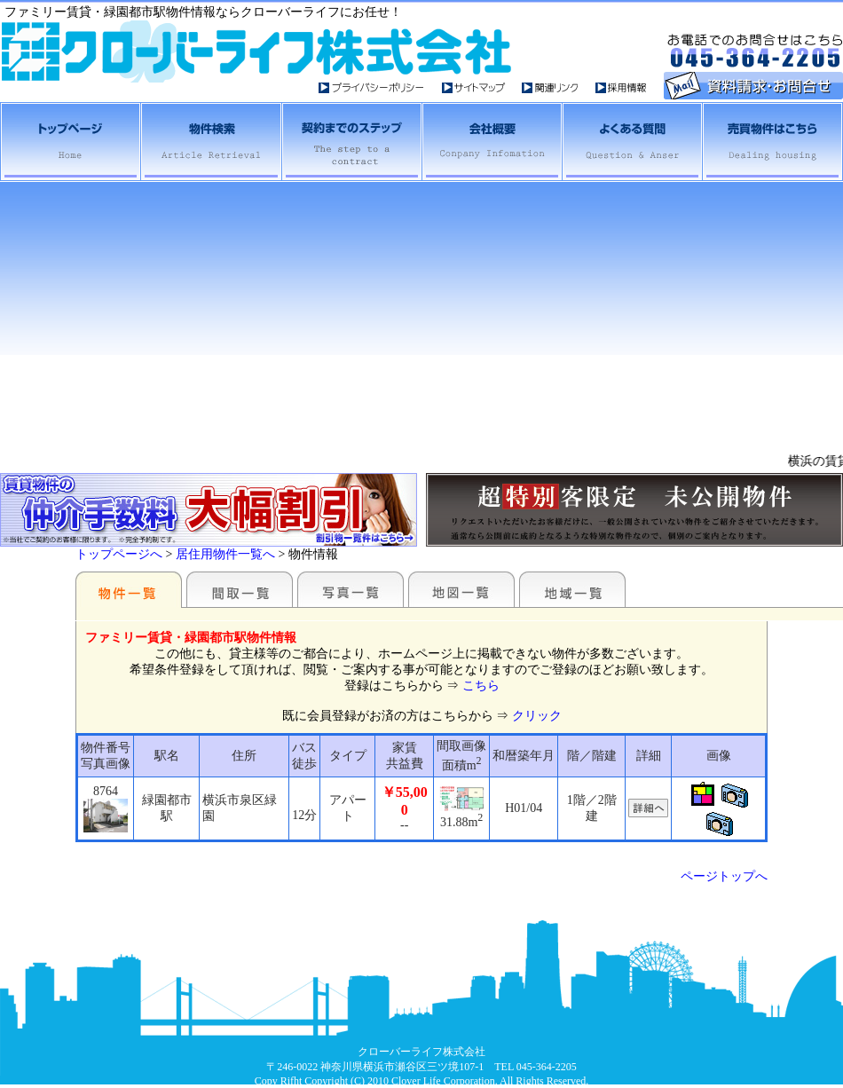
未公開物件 (634, 510)
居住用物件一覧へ (225, 554)
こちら (481, 685)
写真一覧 (350, 589)
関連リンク (558, 88)
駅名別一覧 (128, 589)
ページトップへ (724, 876)
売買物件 (772, 141)
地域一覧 (572, 589)
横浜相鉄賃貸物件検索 (210, 141)
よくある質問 (631, 141)
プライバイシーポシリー (380, 88)
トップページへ (118, 554)
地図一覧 (461, 589)
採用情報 (621, 88)
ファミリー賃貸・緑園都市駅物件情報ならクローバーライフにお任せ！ (203, 12)
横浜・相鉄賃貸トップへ (70, 141)
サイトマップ (482, 88)
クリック (537, 715)
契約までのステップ (350, 141)
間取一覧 (239, 589)
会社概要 (491, 141)
